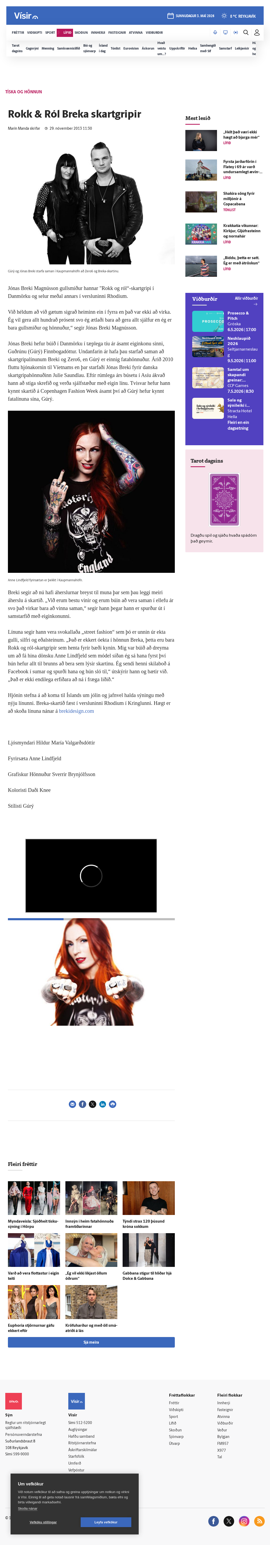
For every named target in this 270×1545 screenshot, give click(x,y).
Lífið (172, 1424)
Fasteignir (225, 1410)
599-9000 (21, 1454)
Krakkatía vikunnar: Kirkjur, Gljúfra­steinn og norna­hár (242, 231)
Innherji (223, 1403)
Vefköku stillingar (43, 1522)
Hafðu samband (81, 1437)
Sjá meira (91, 1343)
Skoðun (175, 1430)
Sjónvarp (176, 1437)
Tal (219, 1457)
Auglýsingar (77, 1430)
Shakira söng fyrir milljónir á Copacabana (239, 199)
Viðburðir (225, 1424)
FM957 (223, 1444)
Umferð (74, 1464)
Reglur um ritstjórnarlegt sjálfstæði (25, 1425)
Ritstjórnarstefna (82, 1443)
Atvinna (223, 1417)
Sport (173, 1417)
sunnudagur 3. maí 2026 (195, 16)
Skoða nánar (27, 1508)
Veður (222, 1430)
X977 (221, 1451)
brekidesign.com (76, 711)
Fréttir (174, 1403)
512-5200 (84, 1423)
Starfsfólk (76, 1457)
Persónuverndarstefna (23, 1435)
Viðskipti (176, 1410)
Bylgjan (223, 1437)
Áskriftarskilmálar (82, 1450)
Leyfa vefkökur (106, 1522)
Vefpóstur (76, 1471)
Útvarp (174, 1444)
